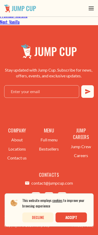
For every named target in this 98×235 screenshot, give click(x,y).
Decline (38, 217)
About (17, 139)
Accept (71, 217)
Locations (17, 148)
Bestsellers (49, 148)
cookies (57, 200)
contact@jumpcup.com (52, 182)
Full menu (49, 139)
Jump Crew (81, 146)
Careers (81, 155)
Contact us (17, 157)
